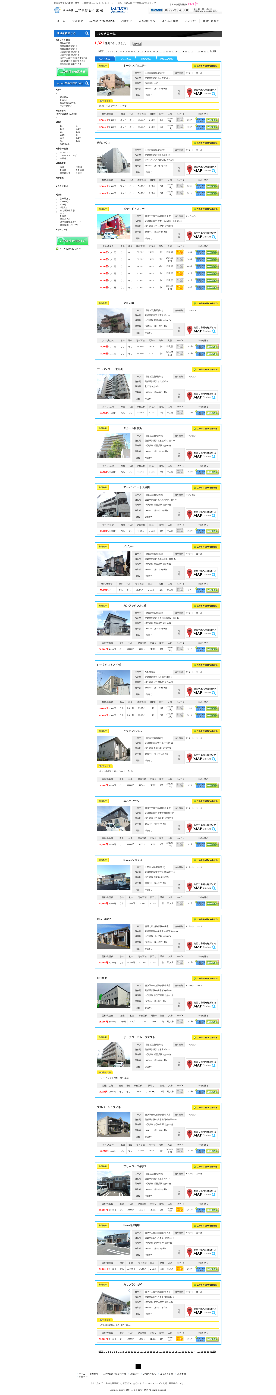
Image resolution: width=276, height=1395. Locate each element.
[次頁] (213, 51)
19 (154, 51)
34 (202, 51)
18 (151, 51)
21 (160, 51)
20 (157, 51)
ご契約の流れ (149, 1374)
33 (198, 51)
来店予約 (181, 1374)
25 (173, 51)
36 (208, 51)
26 (176, 51)
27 (179, 51)
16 (145, 51)
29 (186, 51)
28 (183, 51)
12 (132, 51)
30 (189, 51)
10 (126, 51)
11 (129, 51)
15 (141, 51)
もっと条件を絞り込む (70, 249)
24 (170, 51)
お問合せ (83, 1377)
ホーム (82, 1374)
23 (167, 51)
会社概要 (94, 1374)
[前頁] (101, 51)
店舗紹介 (134, 1374)
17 (148, 51)
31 (192, 51)
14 (138, 51)
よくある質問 (166, 1374)
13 (135, 51)
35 (205, 51)
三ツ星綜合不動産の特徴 (114, 1374)
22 (164, 51)
